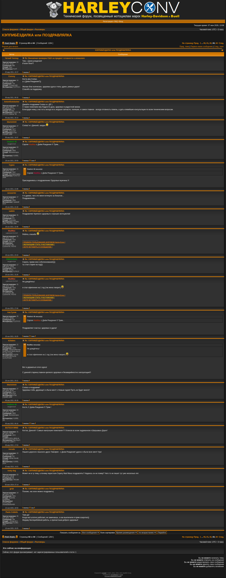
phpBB (104, 573)
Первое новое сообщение (201, 46)
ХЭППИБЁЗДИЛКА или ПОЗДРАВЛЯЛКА (37, 35)
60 (204, 43)
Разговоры (40, 29)
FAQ (116, 21)
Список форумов (10, 29)
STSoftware (114, 574)
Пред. (196, 43)
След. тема (219, 46)
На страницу (187, 43)
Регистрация (108, 21)
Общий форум (26, 29)
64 (217, 43)
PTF (121, 574)
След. (221, 43)
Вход (121, 21)
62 (211, 43)
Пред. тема (184, 46)
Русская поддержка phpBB (113, 576)
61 (207, 43)
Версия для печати (10, 46)
